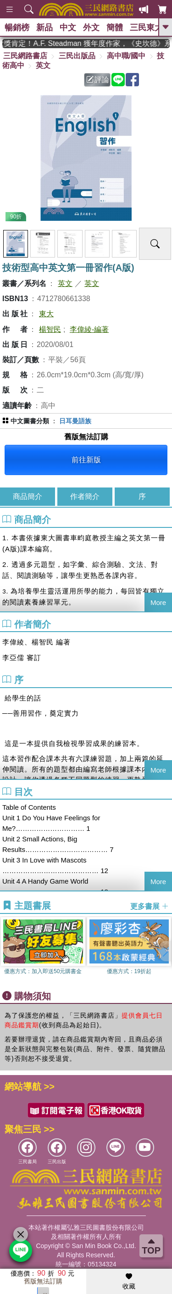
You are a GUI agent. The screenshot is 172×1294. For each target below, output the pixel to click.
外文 (91, 27)
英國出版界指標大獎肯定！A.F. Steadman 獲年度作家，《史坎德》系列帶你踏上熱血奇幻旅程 (86, 43)
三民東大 (146, 27)
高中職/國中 (126, 56)
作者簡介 (85, 496)
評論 (97, 80)
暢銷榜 (17, 27)
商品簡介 (27, 496)
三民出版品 (77, 56)
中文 (68, 27)
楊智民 (50, 329)
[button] (165, 951)
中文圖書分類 (30, 421)
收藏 (128, 1281)
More (158, 602)
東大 (46, 314)
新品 (44, 27)
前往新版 (86, 460)
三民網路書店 (25, 56)
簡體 (114, 27)
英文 (43, 65)
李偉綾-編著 (89, 329)
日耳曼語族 (75, 421)
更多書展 (149, 906)
